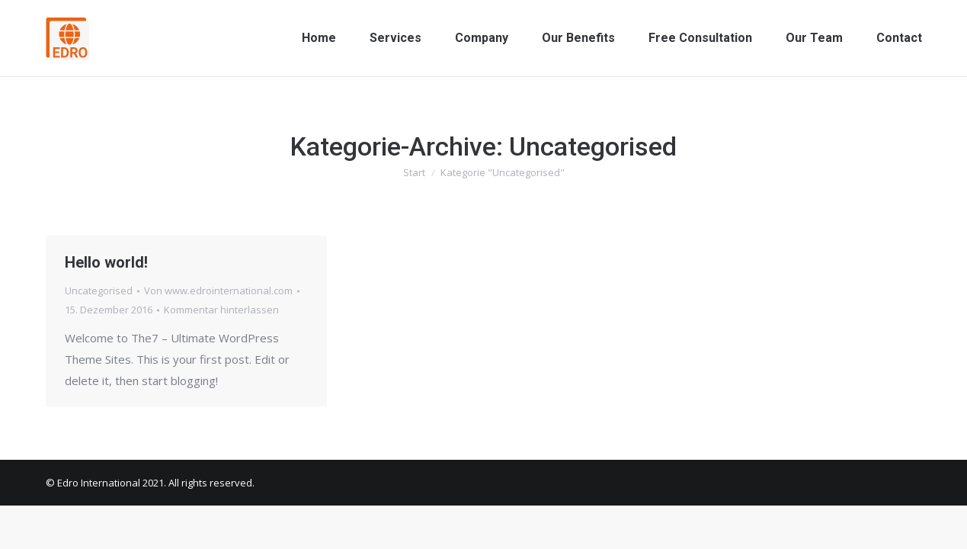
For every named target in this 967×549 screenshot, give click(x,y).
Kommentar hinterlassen (221, 309)
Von (218, 290)
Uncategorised (99, 290)
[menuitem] (319, 38)
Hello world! (106, 262)
